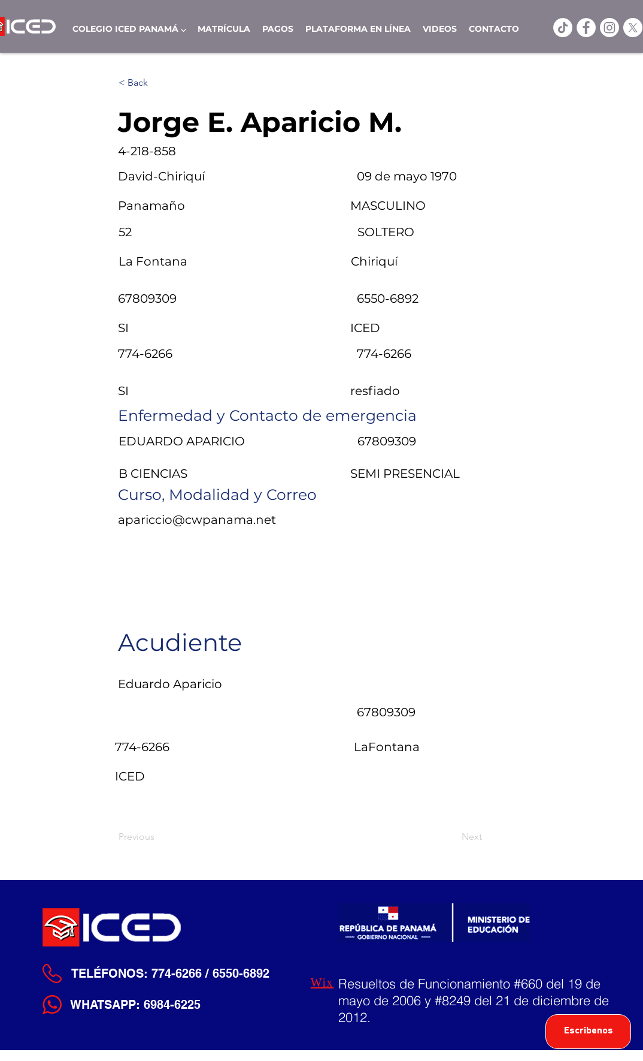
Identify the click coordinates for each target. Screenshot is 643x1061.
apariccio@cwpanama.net (197, 520)
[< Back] (158, 83)
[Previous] (158, 837)
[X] (632, 27)
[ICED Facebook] (586, 27)
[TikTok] (562, 27)
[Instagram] (609, 27)
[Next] (452, 837)
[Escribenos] (588, 1031)
